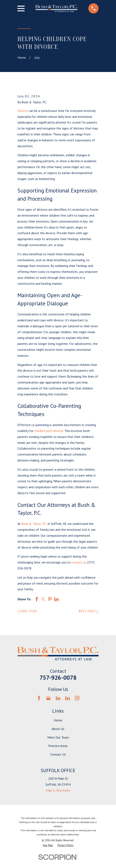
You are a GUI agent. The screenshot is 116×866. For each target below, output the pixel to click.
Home (58, 720)
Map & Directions (58, 790)
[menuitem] (48, 845)
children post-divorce (48, 431)
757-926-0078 (58, 677)
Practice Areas (58, 746)
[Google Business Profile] (48, 698)
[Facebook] (39, 698)
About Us (58, 729)
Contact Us (58, 754)
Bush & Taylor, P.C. (34, 524)
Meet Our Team (58, 737)
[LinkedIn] (58, 698)
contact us (78, 562)
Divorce (22, 111)
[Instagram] (77, 698)
